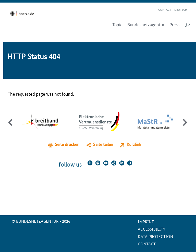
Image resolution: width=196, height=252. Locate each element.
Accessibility (151, 229)
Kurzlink (134, 144)
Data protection (155, 236)
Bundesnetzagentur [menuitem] (145, 24)
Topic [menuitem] (117, 24)
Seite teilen (103, 144)
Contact (164, 9)
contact (147, 243)
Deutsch (180, 9)
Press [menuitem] (174, 24)
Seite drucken (67, 144)
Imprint (146, 221)
